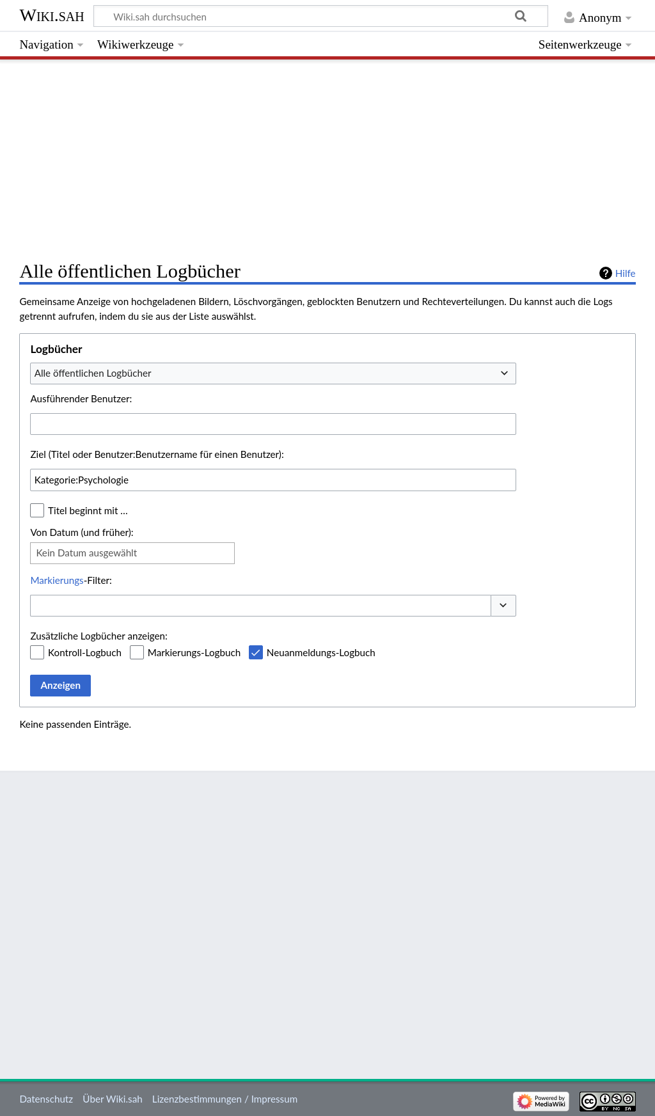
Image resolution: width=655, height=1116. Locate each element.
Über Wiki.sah (112, 1098)
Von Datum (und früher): (81, 532)
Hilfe (625, 273)
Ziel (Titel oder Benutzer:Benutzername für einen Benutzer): (156, 454)
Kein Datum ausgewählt (86, 552)
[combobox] (273, 373)
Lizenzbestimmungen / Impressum (224, 1098)
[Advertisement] (327, 156)
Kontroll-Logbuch (85, 652)
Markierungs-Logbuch (194, 652)
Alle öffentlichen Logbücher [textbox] (93, 373)
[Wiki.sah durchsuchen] (321, 16)
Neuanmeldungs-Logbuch (321, 652)
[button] (503, 606)
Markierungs (56, 580)
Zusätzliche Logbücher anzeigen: (98, 635)
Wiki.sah (51, 15)
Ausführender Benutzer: (81, 398)
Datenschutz (46, 1098)
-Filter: (70, 580)
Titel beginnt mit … (88, 510)
